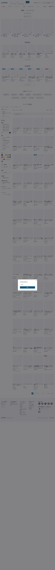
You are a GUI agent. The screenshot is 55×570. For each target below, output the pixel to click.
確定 (27, 287)
